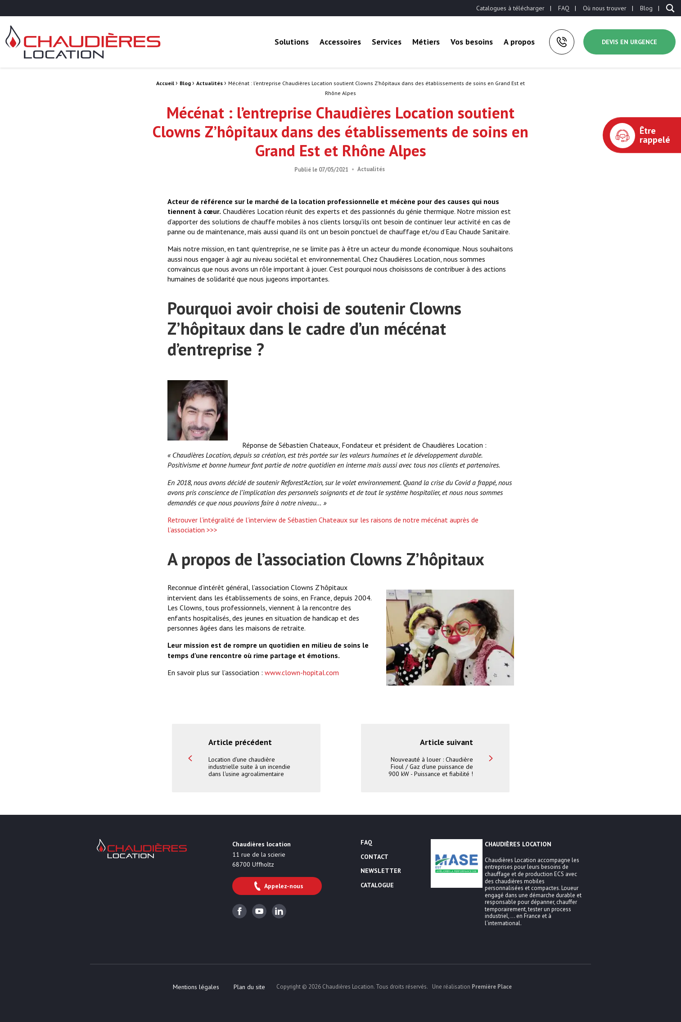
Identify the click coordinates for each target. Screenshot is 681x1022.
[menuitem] (510, 8)
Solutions (292, 41)
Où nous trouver (605, 8)
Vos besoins (472, 41)
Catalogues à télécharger (510, 8)
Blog (646, 8)
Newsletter (381, 871)
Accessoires (340, 41)
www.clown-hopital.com (302, 672)
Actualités (209, 83)
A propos (519, 41)
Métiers (426, 41)
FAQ (563, 8)
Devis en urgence (629, 42)
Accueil (165, 83)
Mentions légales (196, 987)
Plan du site (249, 987)
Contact (374, 857)
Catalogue (377, 885)
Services (386, 41)
